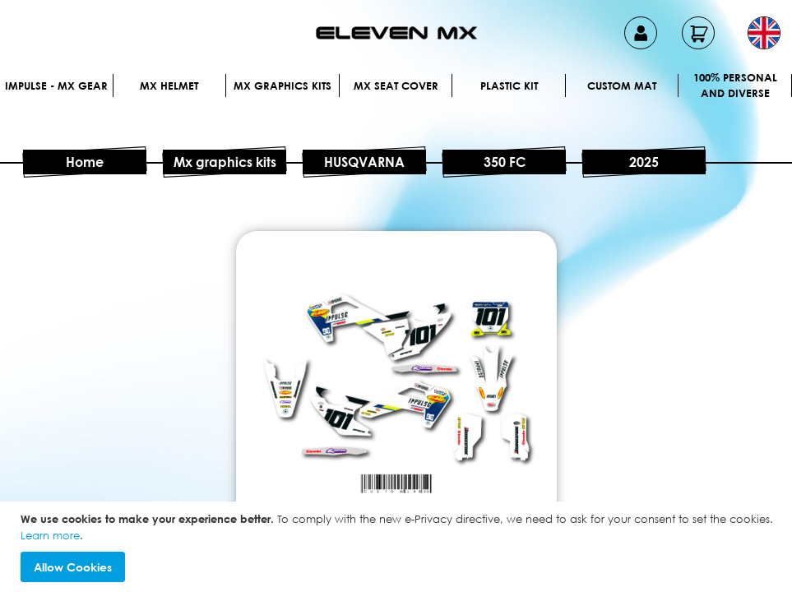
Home (85, 162)
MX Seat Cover (396, 85)
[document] (398, 546)
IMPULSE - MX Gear (56, 85)
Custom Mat (621, 85)
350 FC (505, 162)
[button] (764, 32)
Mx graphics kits (282, 85)
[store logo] (396, 33)
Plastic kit (509, 85)
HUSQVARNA (364, 162)
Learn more (50, 535)
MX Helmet (169, 85)
